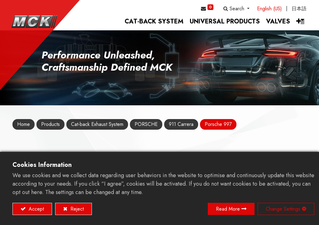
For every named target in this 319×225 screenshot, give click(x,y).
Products (50, 126)
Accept (35, 208)
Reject (76, 208)
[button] (236, 8)
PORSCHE (146, 126)
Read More (228, 208)
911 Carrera (181, 126)
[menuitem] (152, 23)
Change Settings (283, 208)
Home (23, 126)
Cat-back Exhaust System (97, 126)
